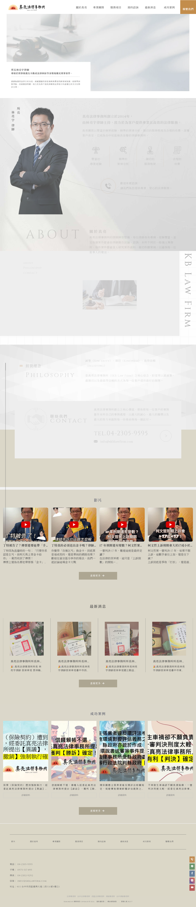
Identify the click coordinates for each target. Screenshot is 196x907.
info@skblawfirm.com (113, 442)
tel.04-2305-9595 (121, 434)
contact (30, 273)
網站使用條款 (112, 902)
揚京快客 (77, 902)
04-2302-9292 (25, 875)
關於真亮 (34, 841)
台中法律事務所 (83, 896)
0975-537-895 (24, 869)
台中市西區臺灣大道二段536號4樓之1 (41, 886)
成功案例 (147, 841)
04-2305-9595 (25, 864)
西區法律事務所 (98, 896)
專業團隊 (56, 841)
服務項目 (79, 841)
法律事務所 (71, 896)
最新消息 (124, 841)
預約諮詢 (102, 841)
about (28, 263)
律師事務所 (110, 896)
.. (119, 901)
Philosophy (32, 268)
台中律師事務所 (122, 896)
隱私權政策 (100, 902)
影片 (13, 841)
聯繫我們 (169, 841)
